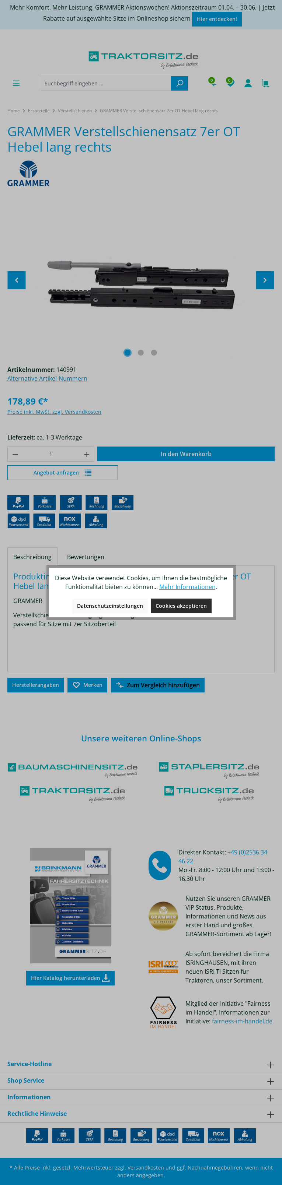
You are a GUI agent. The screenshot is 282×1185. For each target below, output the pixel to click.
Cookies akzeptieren (181, 605)
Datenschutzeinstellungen (110, 605)
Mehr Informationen (187, 587)
